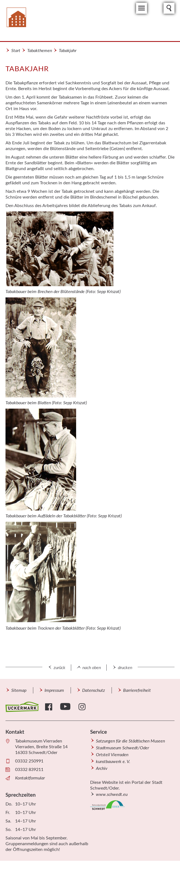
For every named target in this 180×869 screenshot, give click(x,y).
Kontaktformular (30, 778)
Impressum (54, 690)
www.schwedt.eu (112, 794)
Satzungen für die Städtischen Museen (130, 741)
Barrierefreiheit (137, 690)
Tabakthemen (39, 50)
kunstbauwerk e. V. (113, 761)
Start (15, 50)
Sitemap (18, 690)
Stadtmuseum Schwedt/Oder (122, 748)
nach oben (91, 668)
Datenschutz (93, 690)
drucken (125, 668)
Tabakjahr (67, 50)
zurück (59, 668)
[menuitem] (18, 690)
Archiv (101, 768)
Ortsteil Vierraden (112, 755)
